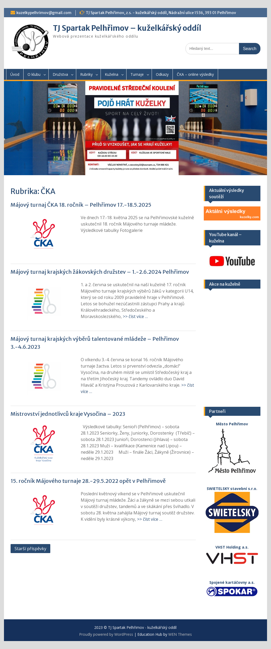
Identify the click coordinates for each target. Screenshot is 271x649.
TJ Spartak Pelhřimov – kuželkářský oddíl (127, 28)
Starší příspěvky (30, 548)
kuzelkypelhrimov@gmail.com (43, 12)
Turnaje (137, 74)
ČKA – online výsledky (195, 74)
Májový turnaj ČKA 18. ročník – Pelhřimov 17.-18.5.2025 (81, 204)
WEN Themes (180, 634)
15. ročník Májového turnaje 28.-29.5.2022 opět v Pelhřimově (88, 481)
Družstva (60, 74)
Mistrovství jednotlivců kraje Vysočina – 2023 (68, 413)
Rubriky (86, 74)
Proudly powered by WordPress (106, 634)
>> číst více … (135, 316)
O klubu (34, 74)
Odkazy (162, 74)
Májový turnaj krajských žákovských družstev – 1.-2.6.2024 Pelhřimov (100, 271)
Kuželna (111, 74)
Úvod (14, 74)
